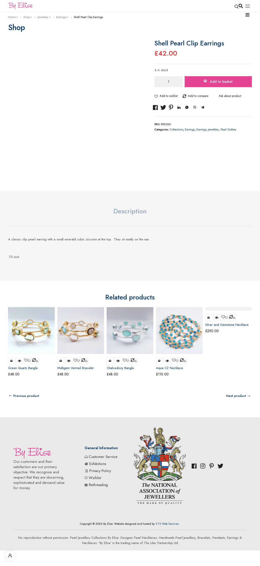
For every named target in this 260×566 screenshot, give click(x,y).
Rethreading (98, 484)
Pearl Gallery (228, 129)
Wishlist (95, 477)
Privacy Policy (100, 470)
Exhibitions (97, 463)
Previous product (26, 395)
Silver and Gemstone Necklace (227, 324)
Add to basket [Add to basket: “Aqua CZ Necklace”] (159, 360)
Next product (236, 395)
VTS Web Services (167, 524)
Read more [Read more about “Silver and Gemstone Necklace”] (208, 317)
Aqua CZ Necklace (169, 368)
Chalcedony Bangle (120, 368)
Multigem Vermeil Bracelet (75, 368)
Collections (176, 129)
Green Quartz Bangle (23, 368)
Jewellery (42, 17)
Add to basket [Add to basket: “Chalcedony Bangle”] (110, 360)
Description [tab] (130, 211)
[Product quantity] (168, 81)
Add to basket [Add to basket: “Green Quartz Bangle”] (11, 360)
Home (12, 17)
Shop (26, 17)
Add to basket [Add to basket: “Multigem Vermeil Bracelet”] (60, 360)
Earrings (61, 17)
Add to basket (221, 81)
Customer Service (103, 456)
